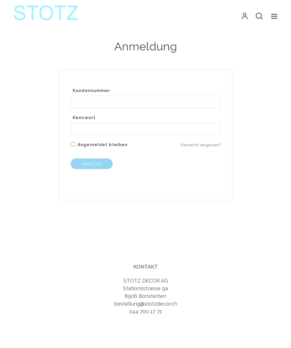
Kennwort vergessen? (201, 145)
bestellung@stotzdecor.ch (145, 304)
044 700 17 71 (145, 311)
